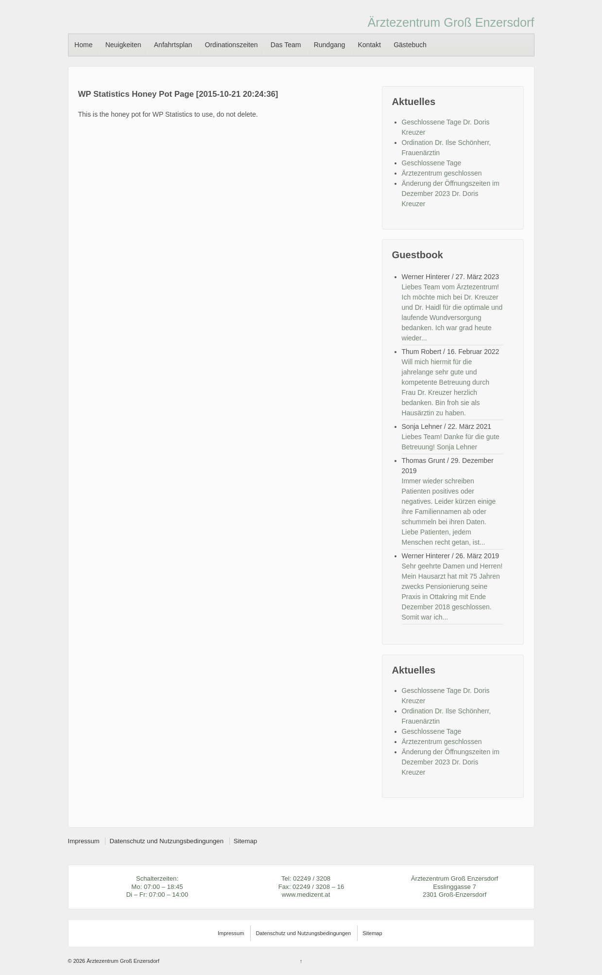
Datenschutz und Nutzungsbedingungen (166, 841)
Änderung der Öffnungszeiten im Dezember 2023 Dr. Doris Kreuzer (450, 193)
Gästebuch (410, 45)
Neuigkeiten (123, 45)
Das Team (286, 45)
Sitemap (245, 841)
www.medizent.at (306, 894)
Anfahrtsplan (173, 45)
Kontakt (369, 45)
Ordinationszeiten (231, 45)
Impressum (84, 841)
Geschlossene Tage (432, 163)
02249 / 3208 (311, 878)
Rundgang (329, 45)
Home (83, 45)
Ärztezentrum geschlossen (442, 173)
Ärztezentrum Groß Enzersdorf (451, 22)
